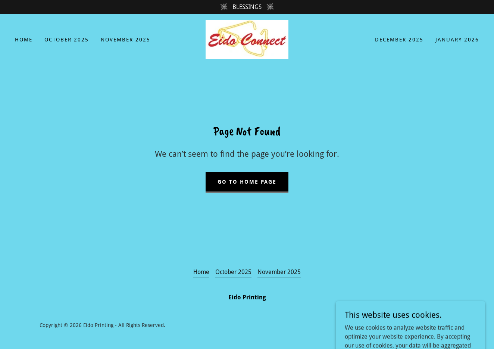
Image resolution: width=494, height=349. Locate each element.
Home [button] (201, 271)
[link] (247, 39)
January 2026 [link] (457, 40)
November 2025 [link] (125, 40)
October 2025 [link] (66, 40)
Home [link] (23, 40)
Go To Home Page (247, 182)
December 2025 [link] (399, 40)
